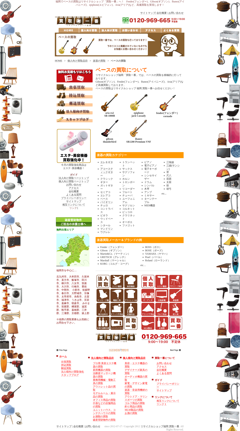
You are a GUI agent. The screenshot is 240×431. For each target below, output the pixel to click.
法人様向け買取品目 (102, 358)
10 (126, 350)
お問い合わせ (176, 13)
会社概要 (162, 13)
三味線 (170, 162)
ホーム (63, 356)
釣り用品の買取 (133, 406)
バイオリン (106, 202)
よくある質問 (73, 194)
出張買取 (66, 361)
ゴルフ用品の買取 (135, 403)
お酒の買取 (131, 413)
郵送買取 (66, 368)
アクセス (74, 188)
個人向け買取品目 (77, 60)
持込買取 (66, 365)
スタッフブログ (70, 375)
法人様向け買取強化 (72, 371)
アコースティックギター (106, 172)
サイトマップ (147, 13)
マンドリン (106, 228)
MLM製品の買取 (134, 409)
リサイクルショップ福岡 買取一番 (160, 426)
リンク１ (162, 404)
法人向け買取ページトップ (74, 178)
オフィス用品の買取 (104, 400)
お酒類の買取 (100, 416)
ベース (104, 198)
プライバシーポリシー (73, 198)
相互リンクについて (73, 204)
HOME (58, 60)
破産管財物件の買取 (104, 419)
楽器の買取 (99, 60)
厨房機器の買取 (102, 370)
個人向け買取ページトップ (74, 181)
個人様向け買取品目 (134, 358)
